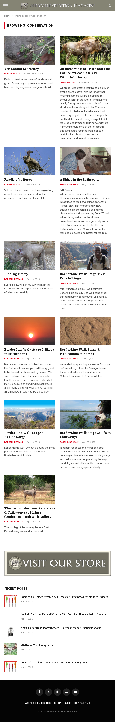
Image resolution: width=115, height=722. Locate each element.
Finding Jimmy (16, 274)
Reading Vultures (18, 179)
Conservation (12, 74)
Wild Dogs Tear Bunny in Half (37, 645)
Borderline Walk (69, 184)
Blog (67, 703)
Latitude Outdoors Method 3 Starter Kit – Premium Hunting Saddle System (63, 614)
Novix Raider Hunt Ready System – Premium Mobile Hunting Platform (61, 628)
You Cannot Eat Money (21, 69)
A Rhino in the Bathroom (79, 179)
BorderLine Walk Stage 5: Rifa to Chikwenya (85, 435)
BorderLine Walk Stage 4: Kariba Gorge (24, 435)
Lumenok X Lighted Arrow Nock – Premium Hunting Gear (54, 662)
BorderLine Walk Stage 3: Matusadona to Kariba (80, 351)
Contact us (82, 703)
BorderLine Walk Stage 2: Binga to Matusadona (29, 351)
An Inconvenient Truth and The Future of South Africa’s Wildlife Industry (85, 73)
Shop (57, 703)
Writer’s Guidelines (38, 703)
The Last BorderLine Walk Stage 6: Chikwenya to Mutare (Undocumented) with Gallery (29, 512)
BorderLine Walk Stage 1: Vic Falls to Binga (82, 276)
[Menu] (5, 6)
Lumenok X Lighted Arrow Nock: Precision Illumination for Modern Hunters (64, 597)
